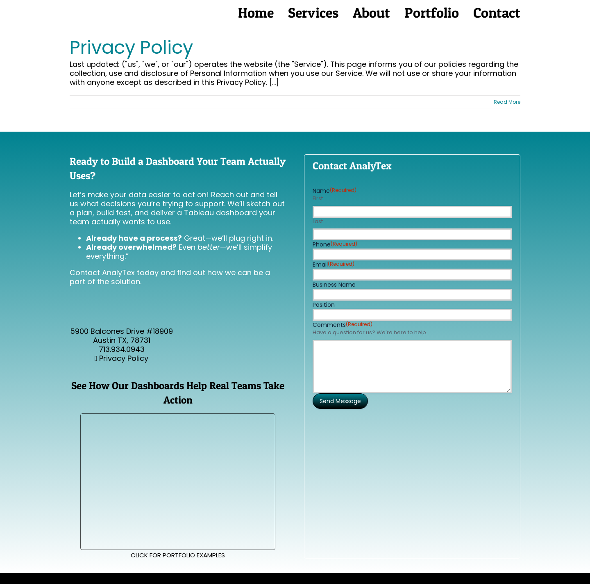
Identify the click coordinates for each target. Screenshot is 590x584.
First (318, 198)
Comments (342, 325)
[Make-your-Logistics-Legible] (178, 417)
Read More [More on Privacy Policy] (507, 101)
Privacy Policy (131, 47)
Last (318, 221)
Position (324, 305)
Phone (335, 244)
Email (333, 264)
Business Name (334, 285)
